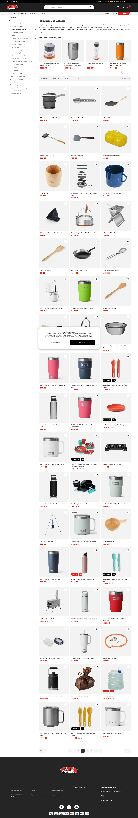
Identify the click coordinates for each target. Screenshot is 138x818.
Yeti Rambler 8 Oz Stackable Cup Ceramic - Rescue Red (115, 619)
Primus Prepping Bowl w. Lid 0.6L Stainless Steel (115, 346)
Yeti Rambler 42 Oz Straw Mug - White (82, 658)
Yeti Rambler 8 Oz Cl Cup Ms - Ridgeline (114, 504)
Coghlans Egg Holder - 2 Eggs (111, 155)
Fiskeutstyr (11, 13)
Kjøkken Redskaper (17, 44)
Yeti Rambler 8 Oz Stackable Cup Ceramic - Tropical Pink (84, 425)
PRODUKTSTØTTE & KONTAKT (17, 795)
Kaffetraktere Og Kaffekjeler (23, 38)
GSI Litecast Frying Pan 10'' (79, 270)
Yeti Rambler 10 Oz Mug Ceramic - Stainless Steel (53, 734)
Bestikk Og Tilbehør (17, 32)
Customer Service (80, 787)
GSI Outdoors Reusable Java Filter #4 (51, 233)
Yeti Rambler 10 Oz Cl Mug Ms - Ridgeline (83, 541)
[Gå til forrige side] (43, 751)
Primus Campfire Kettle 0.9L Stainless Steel (83, 233)
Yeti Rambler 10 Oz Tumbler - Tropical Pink (52, 385)
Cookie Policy (88, 336)
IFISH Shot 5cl (44, 193)
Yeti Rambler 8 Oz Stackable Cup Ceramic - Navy (84, 386)
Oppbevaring (22, 85)
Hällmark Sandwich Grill (47, 155)
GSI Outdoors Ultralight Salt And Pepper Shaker (49, 64)
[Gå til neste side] (127, 751)
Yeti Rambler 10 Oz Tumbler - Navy (50, 579)
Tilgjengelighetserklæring (38, 795)
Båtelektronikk (22, 13)
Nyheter (107, 13)
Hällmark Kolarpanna (108, 118)
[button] (118, 1)
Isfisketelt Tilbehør (22, 93)
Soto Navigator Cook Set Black (80, 504)
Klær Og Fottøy (33, 13)
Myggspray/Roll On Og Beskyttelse (22, 88)
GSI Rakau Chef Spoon (109, 308)
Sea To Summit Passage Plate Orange (114, 425)
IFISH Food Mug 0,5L (109, 541)
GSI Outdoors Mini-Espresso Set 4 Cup (51, 308)
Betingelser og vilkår (17, 790)
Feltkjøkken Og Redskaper (22, 29)
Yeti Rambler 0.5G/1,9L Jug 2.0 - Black (51, 696)
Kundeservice (100, 1)
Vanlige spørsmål (55, 795)
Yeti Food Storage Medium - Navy (50, 658)
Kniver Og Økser (22, 82)
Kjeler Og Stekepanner (23, 41)
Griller (23, 35)
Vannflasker (15, 70)
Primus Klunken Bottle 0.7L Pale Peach (82, 579)
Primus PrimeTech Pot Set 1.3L (49, 118)
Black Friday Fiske (106, 800)
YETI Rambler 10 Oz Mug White (112, 733)
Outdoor (42, 13)
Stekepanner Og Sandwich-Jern (21, 56)
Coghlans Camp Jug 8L (109, 696)
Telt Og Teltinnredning (22, 79)
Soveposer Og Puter (22, 24)
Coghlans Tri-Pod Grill (46, 541)
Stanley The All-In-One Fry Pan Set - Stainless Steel (84, 194)
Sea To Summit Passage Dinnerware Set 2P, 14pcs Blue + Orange (84, 465)
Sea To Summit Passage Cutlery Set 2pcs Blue (115, 580)
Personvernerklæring (57, 790)
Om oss (33, 790)
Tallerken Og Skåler (23, 64)
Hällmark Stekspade (77, 155)
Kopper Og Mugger (23, 50)
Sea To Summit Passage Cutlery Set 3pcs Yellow (83, 734)
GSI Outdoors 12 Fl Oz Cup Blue (112, 193)
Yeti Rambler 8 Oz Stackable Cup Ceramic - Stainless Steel (72, 64)
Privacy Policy (75, 336)
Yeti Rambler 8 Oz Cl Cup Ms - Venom (82, 308)
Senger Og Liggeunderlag (22, 76)
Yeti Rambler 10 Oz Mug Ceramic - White (52, 464)
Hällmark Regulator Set (109, 658)
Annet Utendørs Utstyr (22, 26)
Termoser (23, 67)
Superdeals (124, 13)
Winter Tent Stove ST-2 (47, 618)
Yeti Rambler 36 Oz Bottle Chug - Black (51, 504)
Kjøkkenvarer (15, 47)
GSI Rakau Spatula (45, 270)
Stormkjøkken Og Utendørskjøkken (23, 61)
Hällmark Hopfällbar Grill (109, 233)
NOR (13, 1)
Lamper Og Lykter (22, 90)
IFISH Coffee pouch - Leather (79, 696)
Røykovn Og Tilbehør (23, 73)
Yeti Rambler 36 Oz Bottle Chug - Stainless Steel (52, 425)
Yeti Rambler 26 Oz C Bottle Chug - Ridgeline (84, 618)
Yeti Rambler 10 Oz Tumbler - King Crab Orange (118, 64)
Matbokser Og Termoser (23, 53)
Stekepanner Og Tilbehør (23, 58)
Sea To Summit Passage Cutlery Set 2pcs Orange (115, 386)
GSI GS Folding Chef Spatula (111, 270)
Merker (115, 13)
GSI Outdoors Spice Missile (95, 63)
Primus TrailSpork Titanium (79, 118)
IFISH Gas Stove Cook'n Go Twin (112, 464)
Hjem (9, 17)
